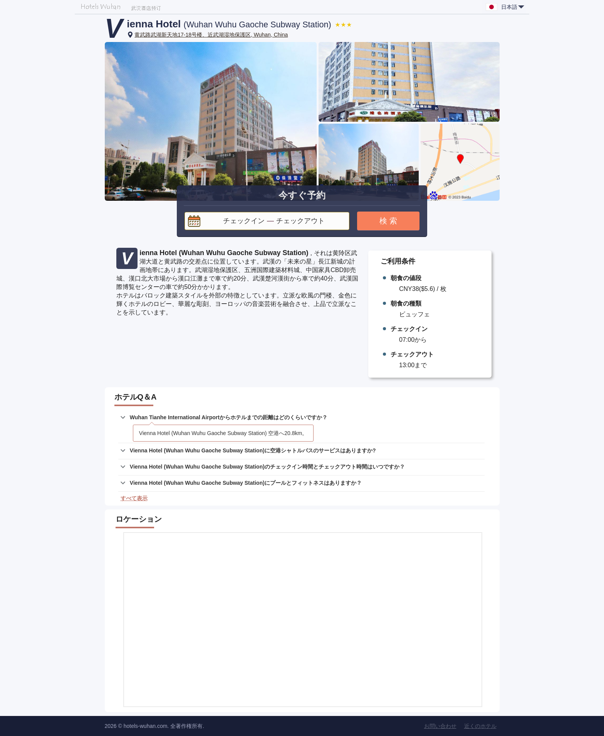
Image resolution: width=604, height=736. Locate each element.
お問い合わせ (440, 726)
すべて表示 (134, 498)
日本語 (512, 7)
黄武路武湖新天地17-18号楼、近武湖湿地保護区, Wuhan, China (211, 35)
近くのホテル (480, 726)
